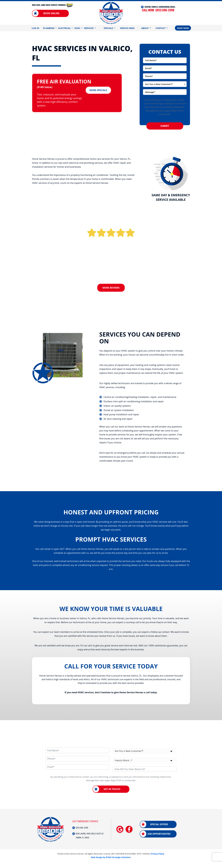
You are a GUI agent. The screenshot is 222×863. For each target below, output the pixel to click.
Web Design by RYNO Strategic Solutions (111, 858)
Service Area (127, 28)
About (145, 28)
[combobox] (165, 84)
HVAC (77, 28)
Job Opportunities (159, 835)
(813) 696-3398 (158, 10)
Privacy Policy (157, 855)
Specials (108, 28)
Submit (164, 125)
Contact (160, 28)
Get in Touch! (112, 790)
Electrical (64, 28)
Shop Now (183, 28)
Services (89, 28)
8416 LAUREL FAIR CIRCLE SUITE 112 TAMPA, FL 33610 (89, 836)
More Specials (98, 88)
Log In (35, 28)
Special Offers (159, 825)
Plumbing (48, 28)
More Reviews (111, 287)
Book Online (51, 13)
